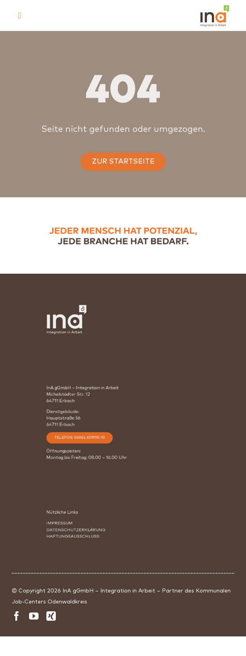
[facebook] (16, 616)
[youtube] (34, 616)
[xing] (51, 616)
